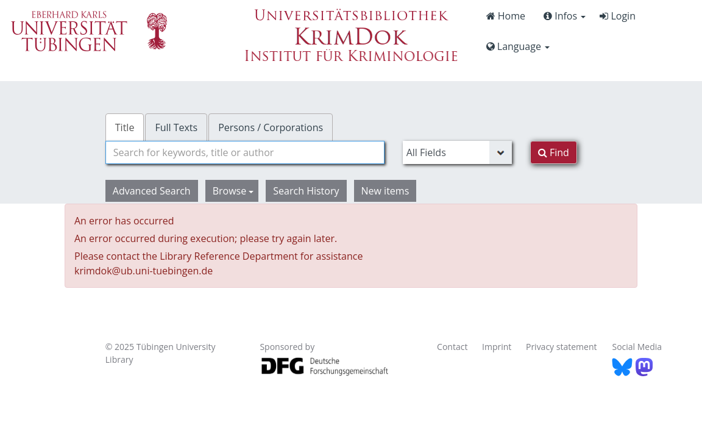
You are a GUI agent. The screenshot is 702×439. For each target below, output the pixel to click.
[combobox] (245, 152)
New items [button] (385, 191)
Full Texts (176, 127)
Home (505, 16)
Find (553, 152)
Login (618, 16)
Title (125, 127)
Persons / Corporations (270, 127)
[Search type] (457, 152)
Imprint (496, 346)
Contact (452, 346)
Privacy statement (561, 346)
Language (518, 46)
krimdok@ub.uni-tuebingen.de (143, 270)
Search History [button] (306, 191)
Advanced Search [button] (152, 191)
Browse (233, 191)
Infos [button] (565, 16)
